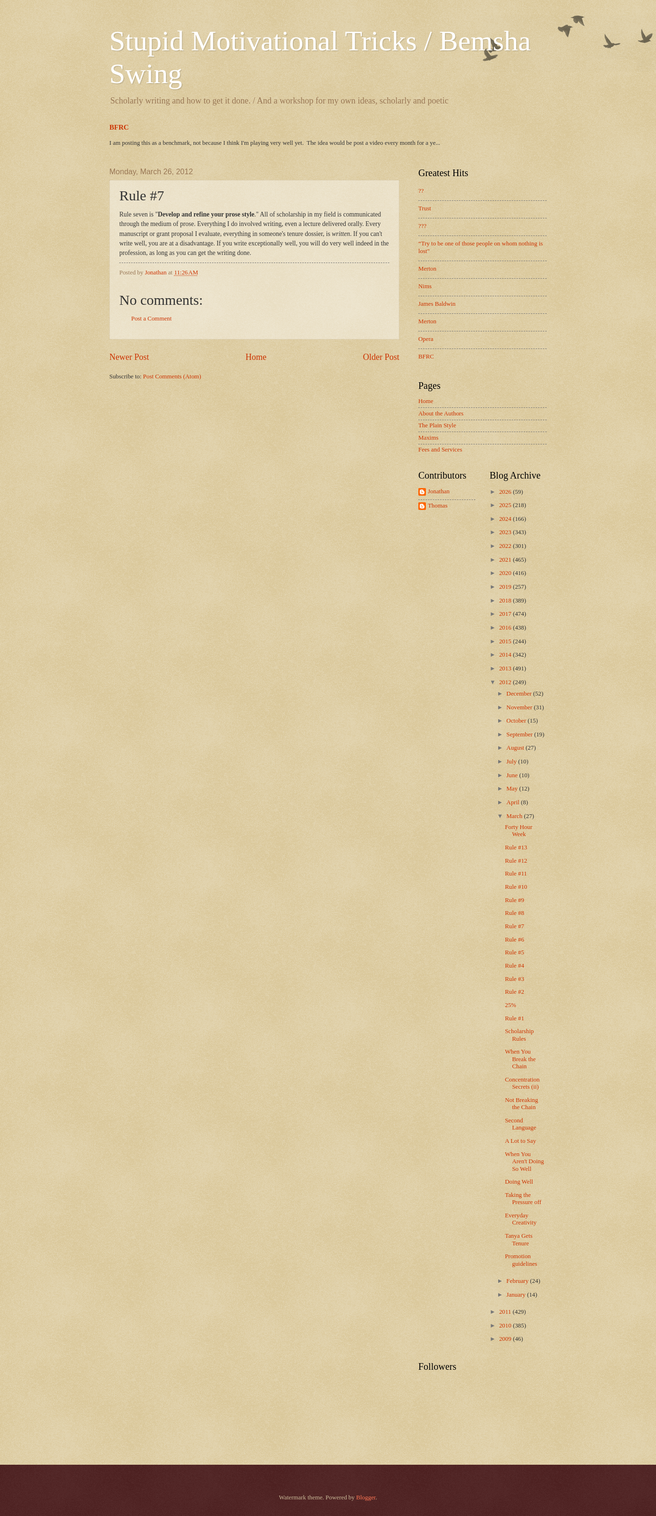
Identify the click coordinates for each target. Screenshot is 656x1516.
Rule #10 (516, 887)
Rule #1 (514, 1018)
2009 (506, 1339)
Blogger (366, 1497)
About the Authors (440, 413)
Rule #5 (514, 952)
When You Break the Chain (520, 1059)
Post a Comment (151, 318)
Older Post (381, 357)
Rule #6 (514, 939)
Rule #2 (514, 992)
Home (255, 357)
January (516, 1294)
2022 (506, 546)
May (512, 788)
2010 (506, 1325)
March (515, 816)
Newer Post (129, 357)
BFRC (119, 127)
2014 (506, 654)
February (518, 1281)
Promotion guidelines (521, 1260)
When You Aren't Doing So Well (524, 1161)
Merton (427, 268)
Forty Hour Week (518, 831)
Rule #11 (516, 873)
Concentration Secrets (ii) (522, 1083)
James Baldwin (436, 304)
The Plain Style (437, 425)
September (520, 734)
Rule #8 (514, 913)
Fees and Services (440, 449)
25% (510, 1005)
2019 (506, 587)
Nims (425, 286)
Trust (424, 208)
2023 (506, 532)
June (512, 775)
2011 (506, 1312)
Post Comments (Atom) (172, 376)
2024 (506, 519)
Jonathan (439, 491)
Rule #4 (514, 965)
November (520, 707)
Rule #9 (514, 900)
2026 (506, 492)
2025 (506, 505)
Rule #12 (516, 860)
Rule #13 (516, 847)
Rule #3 (514, 979)
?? (421, 191)
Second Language (520, 1124)
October (517, 720)
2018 (506, 600)
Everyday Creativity (521, 1219)
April (513, 802)
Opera (425, 339)
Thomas (437, 505)
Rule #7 (514, 926)
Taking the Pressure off (523, 1198)
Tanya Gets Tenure (518, 1239)
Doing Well (519, 1181)
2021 (506, 559)
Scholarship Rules (519, 1035)
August (515, 747)
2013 (506, 668)
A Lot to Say (520, 1141)
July (512, 761)
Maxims (428, 437)
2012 (506, 682)
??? (422, 226)
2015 (506, 641)
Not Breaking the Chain (521, 1104)
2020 (506, 573)
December (519, 693)
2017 (506, 614)
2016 (506, 627)
